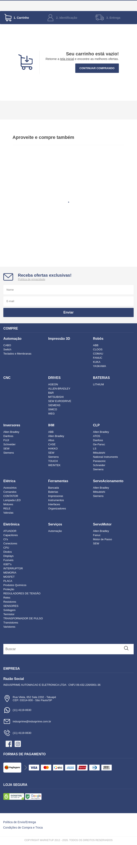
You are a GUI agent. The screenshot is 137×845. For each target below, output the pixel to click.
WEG (51, 413)
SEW (6, 448)
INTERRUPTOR (13, 568)
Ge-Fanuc (99, 444)
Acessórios (10, 487)
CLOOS (98, 349)
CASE (51, 444)
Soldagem (9, 610)
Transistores (10, 622)
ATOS (96, 436)
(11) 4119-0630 (17, 710)
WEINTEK (54, 465)
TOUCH (53, 461)
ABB (95, 345)
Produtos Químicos (14, 585)
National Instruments (105, 456)
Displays (8, 556)
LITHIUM (98, 384)
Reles (6, 597)
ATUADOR (9, 531)
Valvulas (8, 512)
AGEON (53, 384)
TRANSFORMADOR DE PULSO (23, 618)
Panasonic (99, 461)
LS (94, 448)
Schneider (9, 444)
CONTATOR (10, 496)
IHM (51, 425)
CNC (7, 378)
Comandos (9, 491)
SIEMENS (54, 405)
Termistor (8, 614)
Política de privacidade (31, 279)
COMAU (98, 353)
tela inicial (67, 59)
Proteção (8, 589)
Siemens (8, 452)
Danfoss (8, 436)
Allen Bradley (11, 431)
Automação (12, 338)
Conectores (10, 543)
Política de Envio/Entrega (19, 822)
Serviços (55, 524)
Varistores (9, 626)
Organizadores (57, 508)
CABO (7, 345)
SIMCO (52, 409)
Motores (8, 504)
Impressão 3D (59, 338)
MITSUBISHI (56, 396)
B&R (51, 392)
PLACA (7, 580)
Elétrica (9, 481)
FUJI (6, 440)
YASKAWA (99, 366)
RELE (6, 508)
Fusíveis (8, 560)
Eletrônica (11, 524)
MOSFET (9, 576)
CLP (96, 425)
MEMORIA (9, 572)
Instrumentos (56, 500)
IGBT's (7, 564)
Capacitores (10, 535)
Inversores (11, 425)
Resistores (9, 601)
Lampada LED (12, 500)
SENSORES (10, 605)
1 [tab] (69, 202)
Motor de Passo (102, 539)
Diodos (7, 551)
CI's (5, 539)
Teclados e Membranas (17, 353)
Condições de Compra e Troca (23, 827)
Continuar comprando (96, 68)
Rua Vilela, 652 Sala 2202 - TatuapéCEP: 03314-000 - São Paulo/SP (29, 698)
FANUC (97, 357)
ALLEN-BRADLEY (59, 388)
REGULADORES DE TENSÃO (21, 593)
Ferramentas (58, 481)
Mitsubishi (99, 452)
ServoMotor (102, 524)
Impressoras (55, 496)
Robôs (98, 338)
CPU (6, 547)
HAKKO (53, 448)
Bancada (53, 487)
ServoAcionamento (108, 481)
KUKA (96, 361)
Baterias (53, 491)
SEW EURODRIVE (59, 401)
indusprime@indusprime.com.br (27, 721)
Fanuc (97, 535)
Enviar (68, 312)
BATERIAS (101, 378)
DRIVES (54, 378)
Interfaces (54, 504)
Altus (51, 440)
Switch (7, 349)
